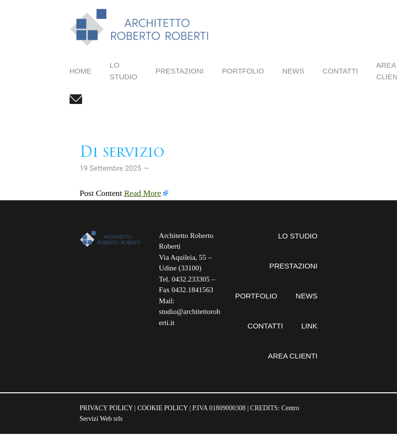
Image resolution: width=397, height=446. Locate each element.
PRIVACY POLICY (106, 408)
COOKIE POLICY (163, 408)
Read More (142, 193)
